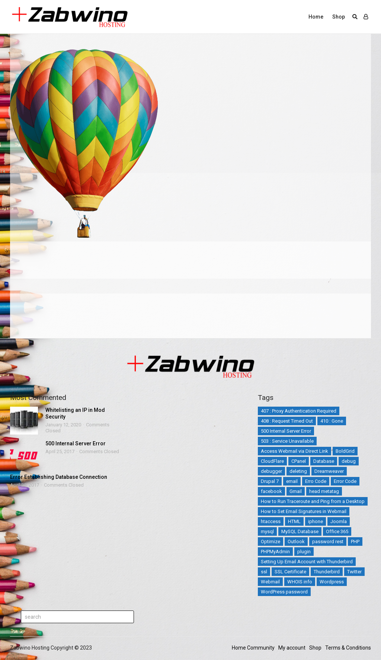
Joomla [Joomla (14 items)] (338, 521)
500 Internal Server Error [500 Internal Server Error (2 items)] (286, 431)
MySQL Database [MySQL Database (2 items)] (299, 531)
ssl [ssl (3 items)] (264, 571)
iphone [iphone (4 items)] (315, 521)
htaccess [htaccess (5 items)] (271, 521)
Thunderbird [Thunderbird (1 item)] (327, 571)
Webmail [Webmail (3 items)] (270, 581)
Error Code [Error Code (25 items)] (345, 481)
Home (315, 17)
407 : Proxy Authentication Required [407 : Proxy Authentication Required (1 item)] (298, 411)
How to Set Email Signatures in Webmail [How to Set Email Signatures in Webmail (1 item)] (303, 511)
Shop (338, 17)
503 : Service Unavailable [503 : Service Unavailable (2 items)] (287, 441)
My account (291, 647)
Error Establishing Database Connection (58, 477)
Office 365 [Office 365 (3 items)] (337, 531)
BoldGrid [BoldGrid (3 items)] (345, 451)
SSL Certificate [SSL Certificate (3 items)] (290, 571)
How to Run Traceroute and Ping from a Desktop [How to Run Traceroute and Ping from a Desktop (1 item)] (313, 501)
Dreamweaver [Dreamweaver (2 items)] (329, 471)
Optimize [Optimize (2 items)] (270, 541)
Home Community (253, 647)
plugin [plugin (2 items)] (304, 551)
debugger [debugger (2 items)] (271, 471)
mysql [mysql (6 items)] (267, 531)
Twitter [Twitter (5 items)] (354, 571)
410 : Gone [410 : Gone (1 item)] (331, 421)
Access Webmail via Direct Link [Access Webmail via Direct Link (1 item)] (294, 451)
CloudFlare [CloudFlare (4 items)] (272, 461)
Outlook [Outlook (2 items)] (296, 541)
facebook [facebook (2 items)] (271, 491)
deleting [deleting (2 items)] (298, 471)
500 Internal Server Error (75, 443)
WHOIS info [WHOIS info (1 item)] (299, 581)
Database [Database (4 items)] (323, 461)
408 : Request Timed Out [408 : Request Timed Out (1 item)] (287, 421)
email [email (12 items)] (292, 481)
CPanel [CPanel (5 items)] (298, 461)
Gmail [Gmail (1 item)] (295, 491)
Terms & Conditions (348, 647)
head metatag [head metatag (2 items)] (324, 491)
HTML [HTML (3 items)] (294, 521)
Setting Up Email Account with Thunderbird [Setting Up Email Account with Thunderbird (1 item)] (307, 561)
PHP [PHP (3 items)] (355, 541)
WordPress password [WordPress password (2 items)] (284, 592)
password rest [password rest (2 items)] (327, 541)
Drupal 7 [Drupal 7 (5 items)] (270, 481)
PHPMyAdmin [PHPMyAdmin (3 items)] (275, 551)
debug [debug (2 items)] (349, 461)
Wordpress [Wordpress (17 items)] (332, 581)
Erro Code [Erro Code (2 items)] (315, 481)
